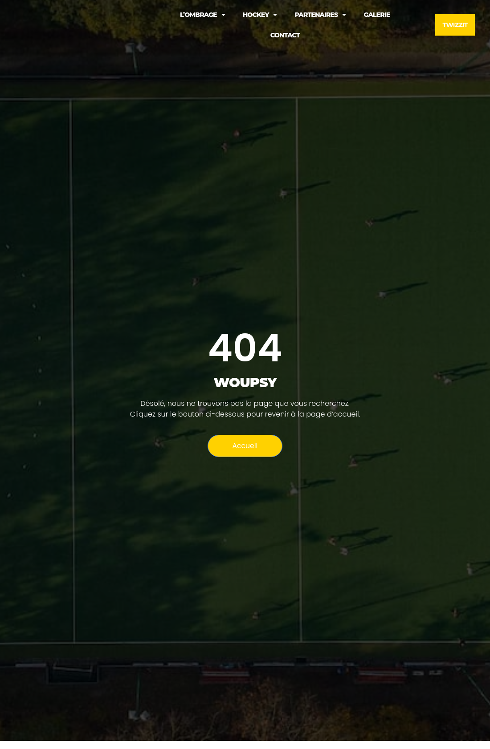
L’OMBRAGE (202, 14)
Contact (285, 35)
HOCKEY (260, 14)
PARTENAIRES (320, 14)
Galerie (376, 15)
